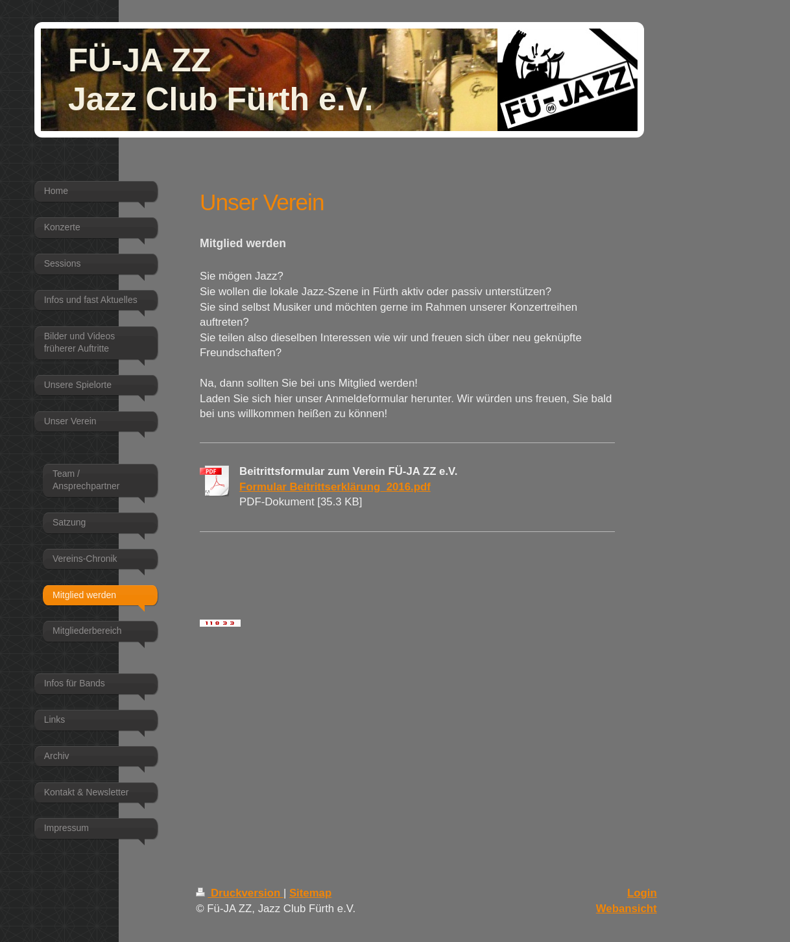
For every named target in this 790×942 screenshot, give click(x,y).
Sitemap (310, 893)
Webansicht (626, 908)
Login (642, 893)
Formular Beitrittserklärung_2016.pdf (335, 487)
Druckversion (239, 893)
